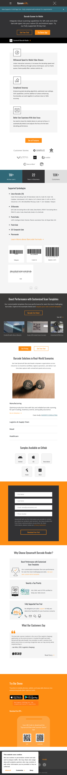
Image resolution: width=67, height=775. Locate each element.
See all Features (33, 140)
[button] (31, 662)
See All (59, 317)
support (42, 608)
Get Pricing (24, 348)
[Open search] (14, 3)
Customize (20, 770)
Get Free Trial (24, 32)
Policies (44, 759)
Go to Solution (15, 413)
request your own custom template (48, 307)
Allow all (8, 770)
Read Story (48, 655)
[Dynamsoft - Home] (22, 3)
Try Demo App (42, 32)
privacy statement (40, 525)
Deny (31, 770)
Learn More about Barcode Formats (26, 239)
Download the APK (16, 711)
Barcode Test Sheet (33, 313)
